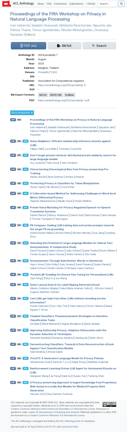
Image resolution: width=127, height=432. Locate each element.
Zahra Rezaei (108, 215)
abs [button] (25, 141)
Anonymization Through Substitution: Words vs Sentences (66, 260)
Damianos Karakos (62, 337)
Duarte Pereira (90, 250)
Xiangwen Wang (39, 376)
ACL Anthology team (70, 421)
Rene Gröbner (55, 176)
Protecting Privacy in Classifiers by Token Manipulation (64, 183)
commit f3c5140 (69, 426)
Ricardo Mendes (82, 232)
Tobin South (53, 162)
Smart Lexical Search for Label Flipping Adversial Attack (65, 284)
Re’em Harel (37, 187)
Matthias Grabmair (98, 362)
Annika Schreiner (74, 176)
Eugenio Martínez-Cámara (44, 291)
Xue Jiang (98, 232)
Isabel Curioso (56, 250)
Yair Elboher (52, 187)
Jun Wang (61, 278)
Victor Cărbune (95, 305)
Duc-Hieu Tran (59, 305)
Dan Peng (36, 278)
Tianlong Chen (96, 376)
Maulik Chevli (65, 201)
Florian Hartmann (39, 305)
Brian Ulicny (96, 337)
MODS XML (56, 95)
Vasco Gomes (56, 254)
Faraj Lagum (61, 218)
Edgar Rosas (79, 362)
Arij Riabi (35, 323)
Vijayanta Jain (102, 25)
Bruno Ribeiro (107, 250)
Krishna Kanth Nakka (41, 232)
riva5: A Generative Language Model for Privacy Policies (67, 358)
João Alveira (73, 250)
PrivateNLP (44, 72)
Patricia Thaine (20, 30)
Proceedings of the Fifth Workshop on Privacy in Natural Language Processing (58, 16)
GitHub (90, 3)
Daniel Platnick (38, 215)
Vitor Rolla (90, 254)
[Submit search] (121, 4)
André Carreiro (74, 254)
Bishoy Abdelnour (58, 215)
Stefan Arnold (38, 176)
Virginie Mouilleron (71, 323)
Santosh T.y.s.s (61, 362)
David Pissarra (38, 250)
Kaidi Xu (66, 376)
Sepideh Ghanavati (45, 25)
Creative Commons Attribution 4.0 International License (57, 415)
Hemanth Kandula (40, 337)
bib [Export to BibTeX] (19, 120)
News (41, 3)
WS (55, 72)
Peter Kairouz (77, 305)
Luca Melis (51, 148)
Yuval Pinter (67, 187)
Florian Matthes (83, 201)
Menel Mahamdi (50, 323)
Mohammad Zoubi (40, 362)
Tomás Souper (38, 254)
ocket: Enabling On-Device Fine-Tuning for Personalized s (71, 274)
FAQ (50, 3)
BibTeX (43, 95)
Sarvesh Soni (37, 394)
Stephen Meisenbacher (43, 201)
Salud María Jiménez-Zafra (75, 288)
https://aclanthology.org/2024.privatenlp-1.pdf (63, 100)
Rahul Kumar (92, 215)
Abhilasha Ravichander (75, 25)
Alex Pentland (69, 162)
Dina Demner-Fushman (60, 394)
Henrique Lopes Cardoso (80, 268)
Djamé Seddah (91, 323)
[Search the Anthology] (107, 4)
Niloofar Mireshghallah (77, 30)
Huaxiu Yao (79, 376)
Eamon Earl (76, 215)
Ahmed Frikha (63, 232)
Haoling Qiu (81, 337)
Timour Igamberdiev (46, 30)
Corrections (61, 3)
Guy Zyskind (37, 162)
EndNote (69, 95)
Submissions (77, 3)
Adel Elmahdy (37, 351)
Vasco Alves (37, 264)
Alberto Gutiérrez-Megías (44, 288)
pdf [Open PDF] (13, 120)
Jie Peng (55, 376)
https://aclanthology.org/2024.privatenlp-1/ (62, 85)
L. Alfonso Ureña (101, 288)
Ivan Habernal (20, 25)
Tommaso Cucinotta (70, 148)
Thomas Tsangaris (41, 218)
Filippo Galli (36, 148)
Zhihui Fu (49, 278)
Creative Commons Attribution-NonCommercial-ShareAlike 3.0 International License (53, 409)
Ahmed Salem (55, 351)
